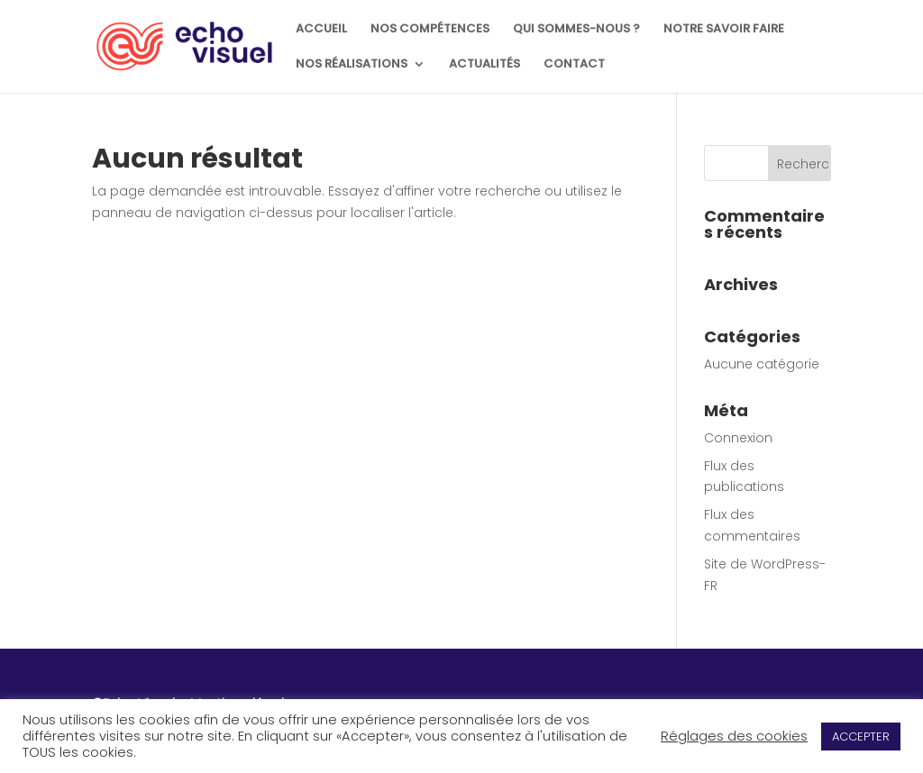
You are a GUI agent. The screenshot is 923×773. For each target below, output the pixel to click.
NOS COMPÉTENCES (429, 30)
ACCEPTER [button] (861, 736)
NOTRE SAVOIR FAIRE (723, 30)
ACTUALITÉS (484, 65)
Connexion (738, 438)
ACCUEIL (321, 30)
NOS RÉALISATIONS (351, 65)
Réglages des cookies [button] (734, 736)
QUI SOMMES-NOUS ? (576, 30)
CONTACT (574, 65)
